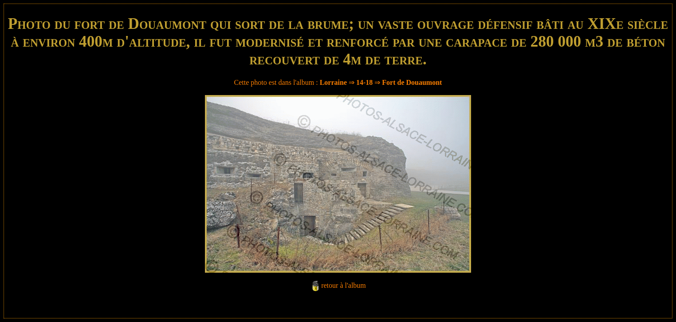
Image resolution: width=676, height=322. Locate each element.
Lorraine (333, 82)
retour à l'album (343, 285)
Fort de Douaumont (412, 82)
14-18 (364, 82)
